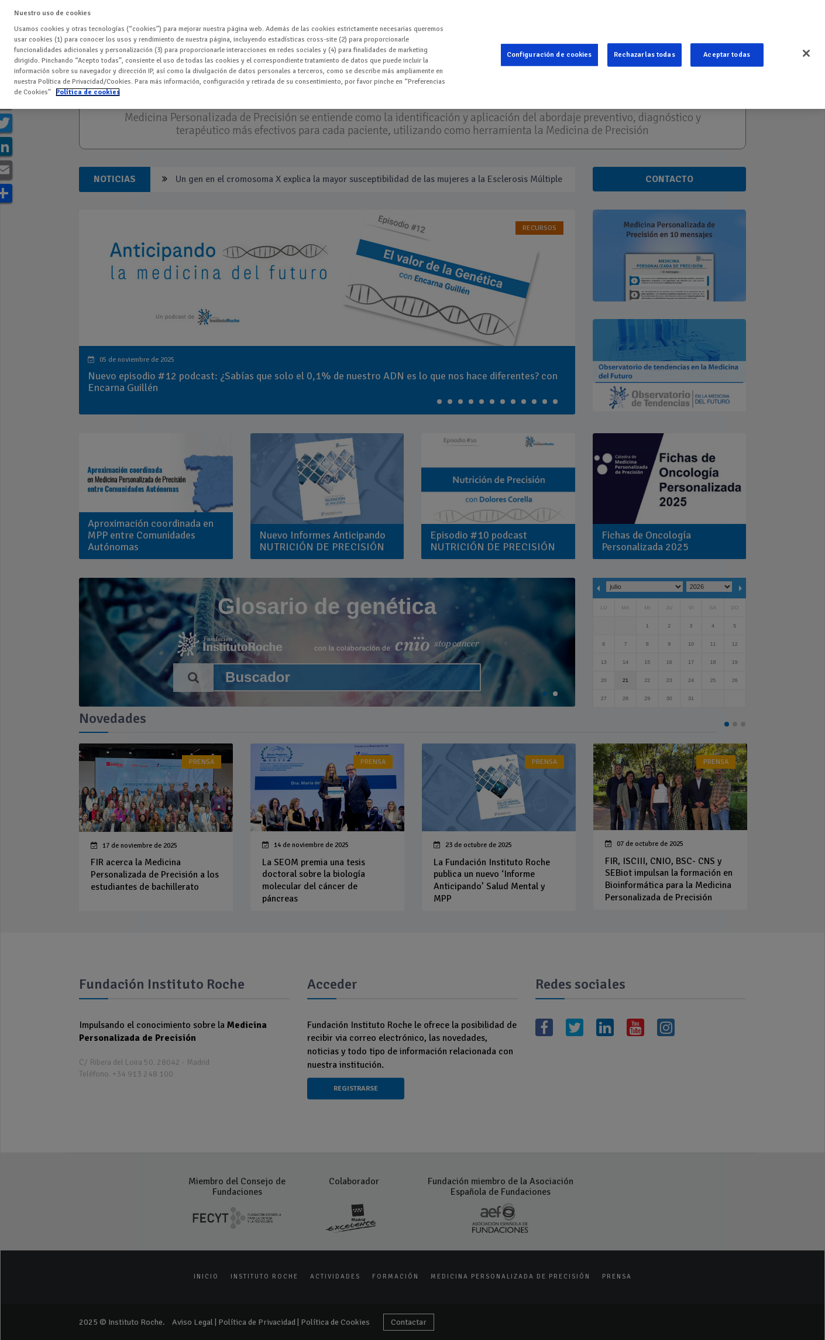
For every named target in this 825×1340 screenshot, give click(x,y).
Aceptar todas (726, 53)
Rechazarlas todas (644, 53)
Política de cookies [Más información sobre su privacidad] (88, 90)
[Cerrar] (806, 51)
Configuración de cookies (549, 53)
